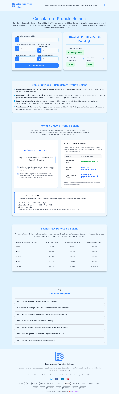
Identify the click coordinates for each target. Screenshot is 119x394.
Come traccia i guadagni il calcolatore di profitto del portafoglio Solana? (42, 327)
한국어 (98, 383)
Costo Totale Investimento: (71, 59)
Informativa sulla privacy (89, 5)
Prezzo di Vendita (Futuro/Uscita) (44, 45)
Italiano (67, 383)
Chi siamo (53, 5)
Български (66, 388)
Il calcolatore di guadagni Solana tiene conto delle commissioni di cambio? (43, 308)
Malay (35, 388)
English (21, 383)
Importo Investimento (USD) (25, 36)
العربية (58, 388)
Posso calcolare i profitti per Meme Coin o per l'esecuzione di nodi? (40, 334)
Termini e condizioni (72, 5)
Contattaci (61, 5)
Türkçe (75, 388)
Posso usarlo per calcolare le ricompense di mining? (35, 321)
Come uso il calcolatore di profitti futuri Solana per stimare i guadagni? (42, 314)
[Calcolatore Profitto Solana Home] (25, 5)
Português (76, 383)
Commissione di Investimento (25, 55)
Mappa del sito (86, 375)
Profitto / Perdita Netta (74, 48)
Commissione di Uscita (45, 55)
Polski (42, 388)
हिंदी (28, 383)
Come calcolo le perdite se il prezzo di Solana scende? (36, 340)
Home (47, 5)
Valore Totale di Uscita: (92, 59)
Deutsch (59, 383)
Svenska (82, 388)
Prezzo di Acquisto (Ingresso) (25, 44)
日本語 (91, 383)
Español (34, 383)
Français (50, 383)
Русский (42, 383)
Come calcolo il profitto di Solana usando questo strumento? (38, 301)
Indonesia (50, 388)
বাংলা (83, 383)
